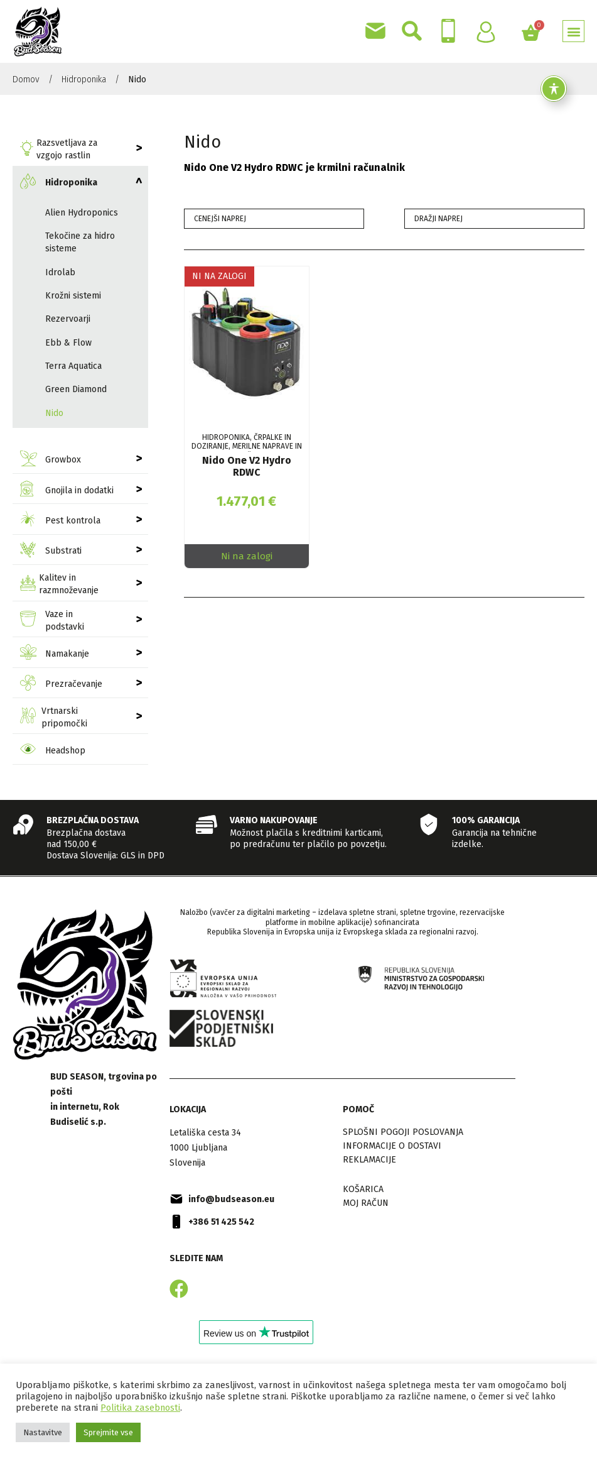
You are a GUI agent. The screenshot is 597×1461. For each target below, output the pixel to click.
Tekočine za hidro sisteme (80, 242)
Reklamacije (369, 1159)
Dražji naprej (438, 218)
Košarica (363, 1189)
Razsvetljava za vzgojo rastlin (58, 149)
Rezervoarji (67, 319)
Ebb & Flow (68, 342)
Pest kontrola (60, 520)
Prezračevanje (61, 684)
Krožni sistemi (73, 295)
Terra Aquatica (73, 366)
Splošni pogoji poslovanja (403, 1132)
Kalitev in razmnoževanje (59, 584)
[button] (573, 31)
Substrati (51, 551)
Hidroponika (84, 79)
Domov (26, 79)
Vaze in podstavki (52, 620)
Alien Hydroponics (81, 212)
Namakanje (54, 654)
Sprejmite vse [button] (108, 1432)
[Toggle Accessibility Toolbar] (553, 88)
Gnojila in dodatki (67, 490)
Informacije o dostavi (392, 1146)
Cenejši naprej (220, 218)
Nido (54, 413)
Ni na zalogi (246, 556)
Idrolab (60, 272)
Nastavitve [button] (42, 1432)
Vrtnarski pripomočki (53, 717)
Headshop (52, 750)
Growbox (50, 460)
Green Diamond (76, 389)
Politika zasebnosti (140, 1407)
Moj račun (366, 1203)
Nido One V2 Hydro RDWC (246, 466)
